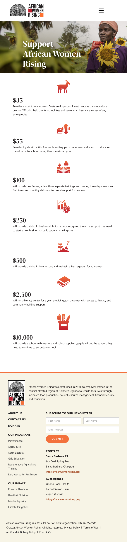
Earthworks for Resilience (22, 475)
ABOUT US (15, 413)
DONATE (14, 426)
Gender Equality (17, 501)
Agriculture (14, 447)
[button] (99, 10)
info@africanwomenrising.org (63, 472)
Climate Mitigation (18, 507)
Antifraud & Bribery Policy (21, 532)
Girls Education (16, 459)
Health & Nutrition (18, 495)
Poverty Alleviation (18, 489)
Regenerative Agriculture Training (22, 467)
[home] (27, 10)
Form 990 (45, 532)
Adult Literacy (16, 453)
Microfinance (15, 441)
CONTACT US (17, 420)
